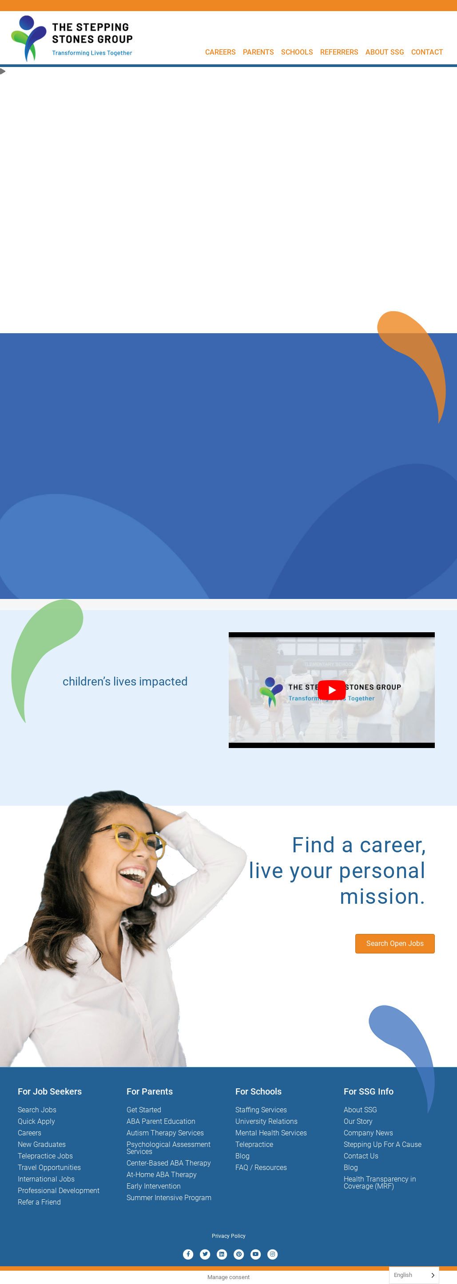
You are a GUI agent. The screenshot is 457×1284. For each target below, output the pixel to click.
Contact (427, 52)
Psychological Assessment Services (169, 1148)
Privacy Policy (229, 1236)
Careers (220, 52)
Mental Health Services (271, 1133)
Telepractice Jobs (45, 1156)
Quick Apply (36, 1121)
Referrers (339, 52)
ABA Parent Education (161, 1121)
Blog (242, 1156)
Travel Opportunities (49, 1167)
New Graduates (42, 1144)
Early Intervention (154, 1186)
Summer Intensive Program (169, 1197)
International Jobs (46, 1179)
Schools (297, 52)
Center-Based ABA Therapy (169, 1163)
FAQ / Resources (261, 1167)
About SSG (385, 52)
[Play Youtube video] (332, 690)
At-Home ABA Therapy (162, 1174)
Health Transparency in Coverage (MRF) (380, 1182)
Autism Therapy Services (165, 1133)
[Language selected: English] (414, 1275)
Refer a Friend (39, 1202)
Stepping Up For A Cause (382, 1144)
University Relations (266, 1121)
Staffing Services (261, 1110)
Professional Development (58, 1190)
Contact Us (361, 1156)
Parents (258, 52)
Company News (368, 1133)
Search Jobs (37, 1110)
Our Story (358, 1121)
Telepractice (254, 1144)
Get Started (144, 1110)
